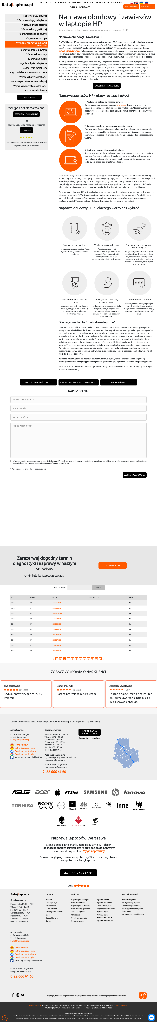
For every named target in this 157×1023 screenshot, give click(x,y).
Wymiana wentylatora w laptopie (30, 86)
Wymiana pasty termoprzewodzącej (28, 81)
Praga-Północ (61, 1019)
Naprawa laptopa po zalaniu (33, 33)
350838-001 (56, 651)
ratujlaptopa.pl (50, 1009)
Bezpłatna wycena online (26, 114)
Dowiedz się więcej (120, 1006)
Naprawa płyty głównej (35, 15)
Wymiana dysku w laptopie (33, 63)
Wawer (96, 1019)
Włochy (131, 1019)
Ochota (46, 1019)
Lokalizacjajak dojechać (90, 733)
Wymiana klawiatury (36, 54)
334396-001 (56, 603)
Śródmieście (75, 1019)
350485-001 (56, 646)
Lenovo (62, 1017)
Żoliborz (139, 1019)
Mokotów (41, 1019)
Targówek (81, 1019)
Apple (31, 1017)
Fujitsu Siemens (47, 1017)
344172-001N (57, 614)
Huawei (102, 1017)
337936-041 (56, 609)
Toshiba (74, 1017)
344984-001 (56, 619)
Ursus (86, 1019)
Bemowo (26, 1019)
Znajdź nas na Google (24, 755)
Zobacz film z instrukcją (89, 739)
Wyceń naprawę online (107, 86)
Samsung (55, 1017)
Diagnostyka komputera (34, 67)
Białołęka (31, 1019)
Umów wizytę (147, 6)
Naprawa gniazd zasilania (34, 24)
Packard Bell (68, 1017)
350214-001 (56, 630)
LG (87, 1017)
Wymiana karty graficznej (34, 29)
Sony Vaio (80, 1017)
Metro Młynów (21, 746)
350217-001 (56, 641)
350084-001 (56, 625)
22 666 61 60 (26, 130)
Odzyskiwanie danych (36, 90)
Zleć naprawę (131, 6)
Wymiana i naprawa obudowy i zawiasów (31, 44)
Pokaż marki (29, 97)
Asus (23, 1017)
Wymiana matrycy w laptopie (32, 20)
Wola (135, 1019)
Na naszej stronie (35, 1006)
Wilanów (105, 1019)
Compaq (91, 1017)
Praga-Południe (53, 1019)
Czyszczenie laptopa (36, 38)
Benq (34, 1017)
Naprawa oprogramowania (33, 49)
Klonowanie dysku (37, 58)
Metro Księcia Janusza (25, 749)
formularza (121, 105)
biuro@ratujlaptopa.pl (20, 740)
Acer (27, 1017)
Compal (96, 1017)
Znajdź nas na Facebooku (25, 752)
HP (59, 1017)
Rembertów (68, 1019)
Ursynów (91, 1019)
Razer (106, 1017)
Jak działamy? (119, 382)
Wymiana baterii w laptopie (33, 77)
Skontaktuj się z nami (78, 873)
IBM (41, 1017)
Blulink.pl (97, 1009)
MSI (38, 1017)
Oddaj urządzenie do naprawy (78, 382)
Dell (85, 1017)
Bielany (37, 1019)
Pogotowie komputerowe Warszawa (28, 72)
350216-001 (56, 635)
